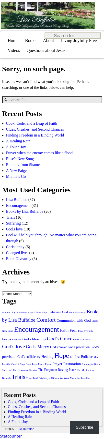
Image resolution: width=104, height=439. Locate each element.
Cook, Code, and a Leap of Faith (31, 123)
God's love (14, 229)
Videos (14, 50)
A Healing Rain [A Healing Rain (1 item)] (24, 312)
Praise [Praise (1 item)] (48, 364)
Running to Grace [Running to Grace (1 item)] (91, 364)
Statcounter (11, 436)
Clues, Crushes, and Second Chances (35, 129)
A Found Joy (16, 147)
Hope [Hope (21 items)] (61, 355)
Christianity (15, 247)
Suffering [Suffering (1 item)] (7, 370)
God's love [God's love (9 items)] (13, 346)
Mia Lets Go (16, 176)
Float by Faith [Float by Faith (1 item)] (85, 331)
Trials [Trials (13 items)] (18, 377)
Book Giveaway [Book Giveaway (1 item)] (77, 312)
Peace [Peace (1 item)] (41, 364)
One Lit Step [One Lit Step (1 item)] (18, 364)
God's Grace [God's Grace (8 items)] (59, 339)
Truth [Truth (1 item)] (35, 378)
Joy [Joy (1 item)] (72, 357)
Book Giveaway (19, 259)
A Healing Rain (18, 141)
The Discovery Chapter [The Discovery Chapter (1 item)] (25, 370)
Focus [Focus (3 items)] (6, 339)
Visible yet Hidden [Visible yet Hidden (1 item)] (49, 378)
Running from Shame (23, 165)
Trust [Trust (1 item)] (29, 378)
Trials (10, 217)
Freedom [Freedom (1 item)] (17, 339)
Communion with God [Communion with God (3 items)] (74, 320)
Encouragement (18, 205)
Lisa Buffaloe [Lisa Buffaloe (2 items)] (84, 357)
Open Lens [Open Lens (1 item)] (31, 364)
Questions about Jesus (45, 50)
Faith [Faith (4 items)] (64, 330)
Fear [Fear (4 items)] (73, 330)
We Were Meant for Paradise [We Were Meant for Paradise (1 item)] (75, 378)
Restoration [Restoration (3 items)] (72, 364)
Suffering (13, 223)
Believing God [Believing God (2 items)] (58, 312)
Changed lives (17, 253)
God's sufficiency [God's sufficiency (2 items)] (28, 357)
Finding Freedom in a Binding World (35, 135)
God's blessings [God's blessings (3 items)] (34, 339)
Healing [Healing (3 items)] (47, 356)
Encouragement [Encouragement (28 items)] (36, 329)
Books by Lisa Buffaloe (24, 211)
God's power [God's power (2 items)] (58, 347)
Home (13, 40)
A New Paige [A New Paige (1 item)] (40, 312)
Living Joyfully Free (79, 40)
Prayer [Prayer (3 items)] (57, 364)
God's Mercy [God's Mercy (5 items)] (37, 346)
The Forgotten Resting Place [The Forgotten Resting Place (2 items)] (57, 370)
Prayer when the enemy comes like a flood (39, 153)
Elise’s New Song (20, 159)
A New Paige (16, 170)
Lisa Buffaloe (16, 199)
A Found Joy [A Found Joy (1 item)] (8, 312)
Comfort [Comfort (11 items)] (46, 320)
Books (30, 40)
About (48, 40)
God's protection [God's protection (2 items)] (79, 347)
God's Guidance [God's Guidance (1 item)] (81, 339)
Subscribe (84, 427)
